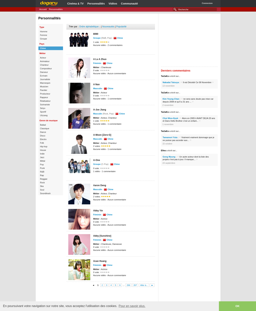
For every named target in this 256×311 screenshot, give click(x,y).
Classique (44, 128)
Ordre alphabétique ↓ (89, 26)
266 (128, 285)
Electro (43, 139)
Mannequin (45, 83)
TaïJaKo (165, 76)
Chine (43, 48)
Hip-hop (43, 146)
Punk (42, 168)
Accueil (43, 9)
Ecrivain (43, 76)
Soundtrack (45, 193)
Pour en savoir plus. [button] (132, 306)
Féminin (97, 63)
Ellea (163, 150)
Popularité (121, 26)
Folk (42, 143)
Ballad (43, 125)
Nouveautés (108, 26)
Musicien (44, 86)
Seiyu (42, 108)
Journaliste (45, 79)
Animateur (45, 61)
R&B (42, 172)
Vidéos (113, 3)
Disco (42, 136)
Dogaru (49, 3)
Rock (42, 182)
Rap (42, 175)
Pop (42, 164)
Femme (43, 35)
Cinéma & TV (75, 3)
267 (135, 285)
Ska (42, 186)
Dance (43, 132)
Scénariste (45, 104)
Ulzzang (44, 115)
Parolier (43, 90)
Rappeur (44, 97)
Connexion (207, 3)
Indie (42, 154)
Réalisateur (45, 101)
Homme (43, 31)
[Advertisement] (110, 294)
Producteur (45, 94)
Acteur (43, 58)
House (43, 150)
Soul (42, 190)
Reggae (43, 179)
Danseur (44, 72)
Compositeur (46, 68)
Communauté (129, 3)
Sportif (43, 112)
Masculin (97, 88)
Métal (42, 161)
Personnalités (96, 3)
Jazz (42, 157)
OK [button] (237, 306)
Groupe (43, 39)
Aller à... (144, 285)
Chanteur (44, 65)
